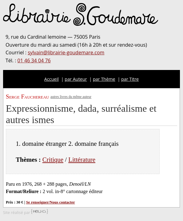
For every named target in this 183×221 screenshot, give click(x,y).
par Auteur (76, 79)
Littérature (81, 159)
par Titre (130, 79)
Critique (52, 159)
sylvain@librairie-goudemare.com (66, 52)
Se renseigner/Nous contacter (50, 202)
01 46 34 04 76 (34, 60)
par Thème (104, 79)
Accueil (51, 79)
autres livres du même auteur (70, 97)
